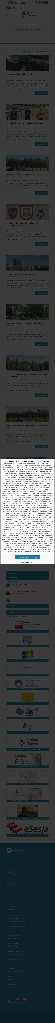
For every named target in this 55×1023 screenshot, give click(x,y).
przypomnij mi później (27, 562)
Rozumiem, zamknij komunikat (27, 557)
